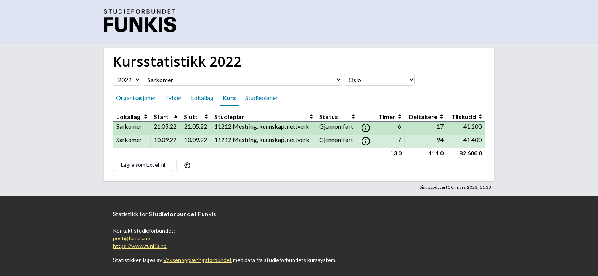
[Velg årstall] (127, 80)
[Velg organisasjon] (242, 80)
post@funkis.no (131, 238)
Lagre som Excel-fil (143, 164)
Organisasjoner (136, 97)
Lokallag (202, 97)
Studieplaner (261, 97)
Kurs (229, 97)
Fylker (173, 97)
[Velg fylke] (379, 80)
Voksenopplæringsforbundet (197, 260)
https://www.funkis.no (140, 245)
